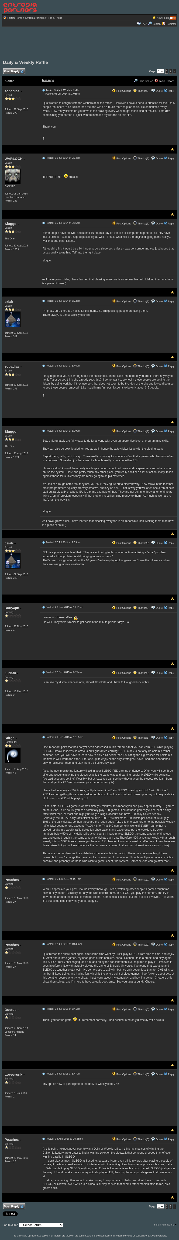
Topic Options (165, 81)
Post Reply (13, 71)
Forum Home (14, 17)
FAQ (144, 23)
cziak (10, 302)
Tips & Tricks (54, 17)
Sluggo (12, 224)
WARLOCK (15, 159)
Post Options (121, 90)
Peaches (13, 880)
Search (154, 23)
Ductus (12, 1010)
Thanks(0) (141, 90)
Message (48, 80)
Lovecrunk (15, 1074)
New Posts (163, 17)
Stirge (11, 738)
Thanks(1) (141, 158)
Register (171, 23)
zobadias (13, 91)
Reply (171, 90)
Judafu (12, 673)
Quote (159, 90)
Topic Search (143, 81)
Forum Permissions (165, 1224)
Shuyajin (13, 608)
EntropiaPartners (35, 17)
